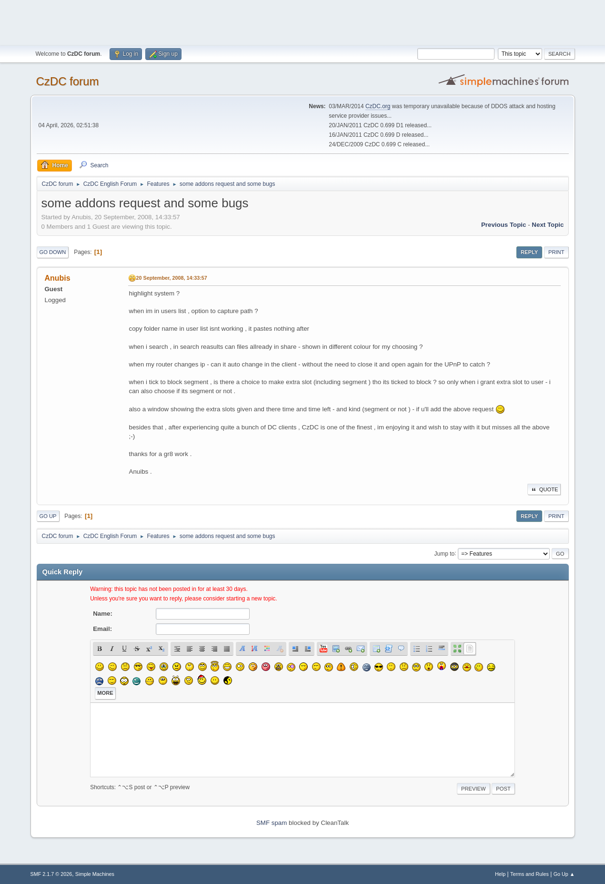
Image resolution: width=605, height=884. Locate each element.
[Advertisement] (302, 21)
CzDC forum (67, 81)
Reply (529, 252)
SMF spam (271, 822)
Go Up (48, 516)
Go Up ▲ (564, 874)
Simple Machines (94, 874)
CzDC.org (378, 106)
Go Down (53, 252)
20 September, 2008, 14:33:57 (171, 278)
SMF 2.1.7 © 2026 (51, 874)
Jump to (444, 553)
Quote (544, 489)
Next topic (548, 224)
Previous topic (503, 224)
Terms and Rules (529, 874)
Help (500, 874)
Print (556, 252)
